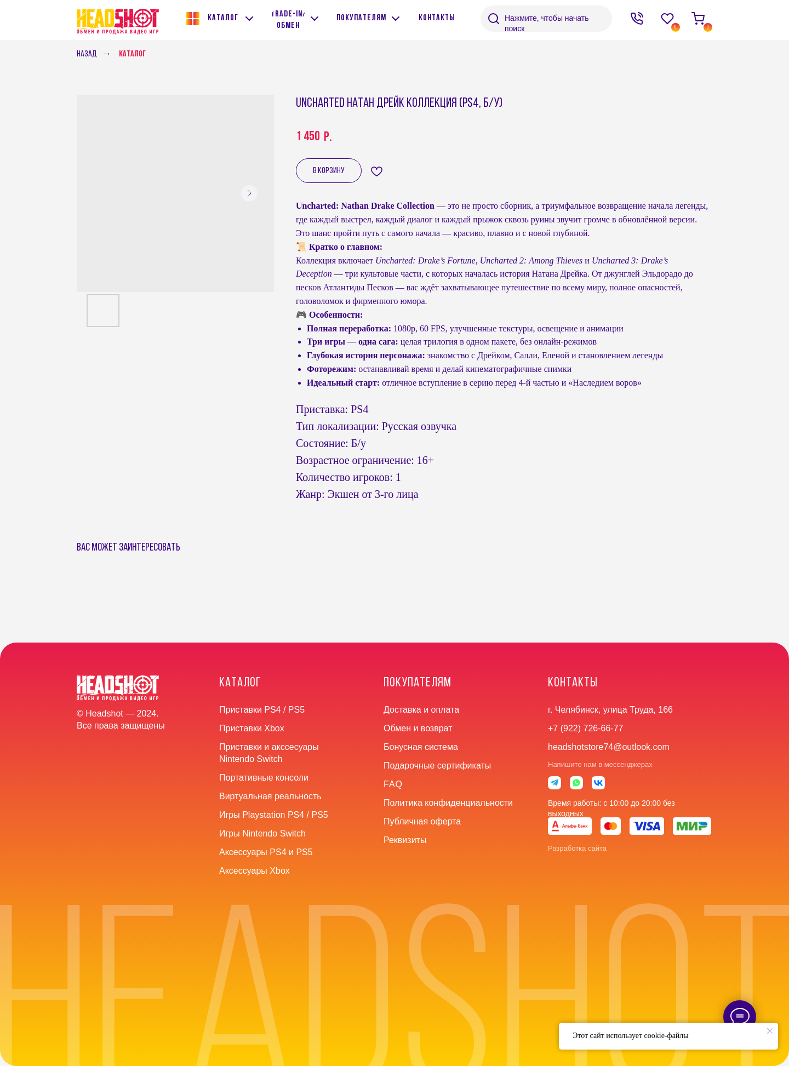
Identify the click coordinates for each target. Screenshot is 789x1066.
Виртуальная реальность (270, 796)
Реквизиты (405, 840)
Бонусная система (421, 747)
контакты (573, 683)
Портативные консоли (263, 777)
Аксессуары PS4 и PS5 (266, 852)
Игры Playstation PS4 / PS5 (273, 814)
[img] (314, 18)
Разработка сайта (577, 848)
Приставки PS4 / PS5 (262, 709)
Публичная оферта (422, 821)
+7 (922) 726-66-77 (585, 728)
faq (393, 784)
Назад (87, 54)
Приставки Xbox (251, 728)
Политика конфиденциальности (448, 802)
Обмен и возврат (418, 728)
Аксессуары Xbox (254, 870)
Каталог (132, 54)
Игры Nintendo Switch (262, 833)
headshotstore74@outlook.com (609, 747)
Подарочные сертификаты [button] (437, 765)
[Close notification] (769, 1030)
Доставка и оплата (421, 709)
